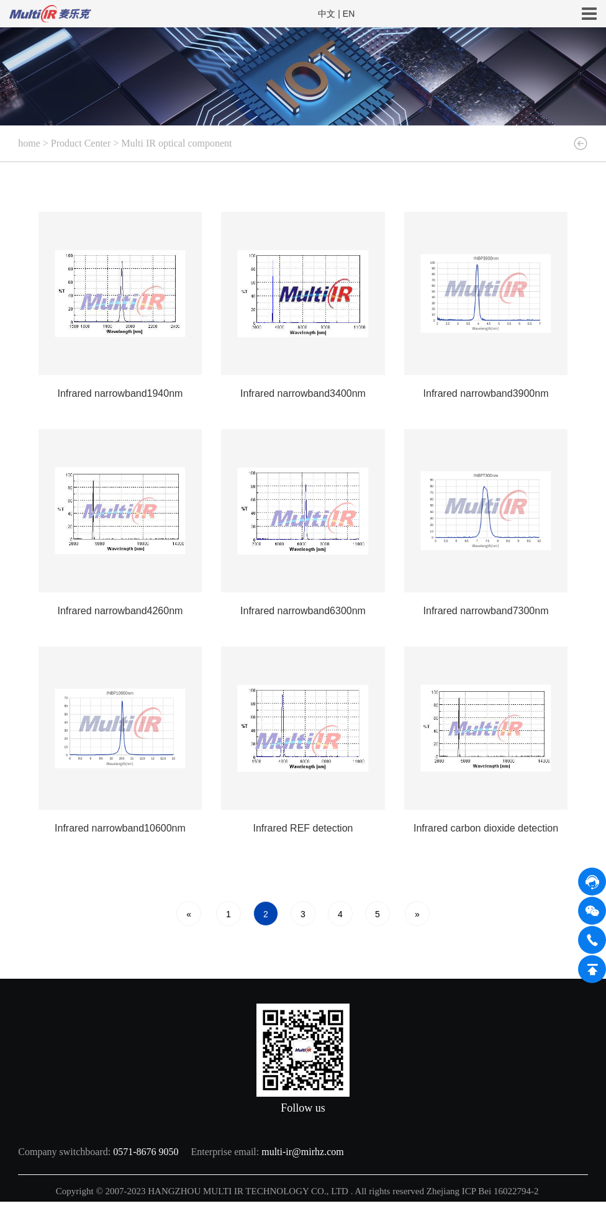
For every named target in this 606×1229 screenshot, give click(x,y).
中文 (326, 14)
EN (349, 14)
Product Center (81, 143)
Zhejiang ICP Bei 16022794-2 (484, 1191)
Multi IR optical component (176, 143)
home (29, 143)
